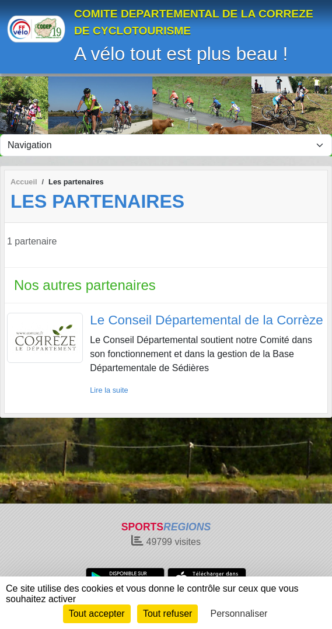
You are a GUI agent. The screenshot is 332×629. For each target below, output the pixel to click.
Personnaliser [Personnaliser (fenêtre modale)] (239, 613)
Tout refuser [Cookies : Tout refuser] (167, 613)
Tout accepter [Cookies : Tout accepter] (97, 613)
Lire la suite (109, 390)
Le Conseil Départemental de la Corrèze (206, 320)
